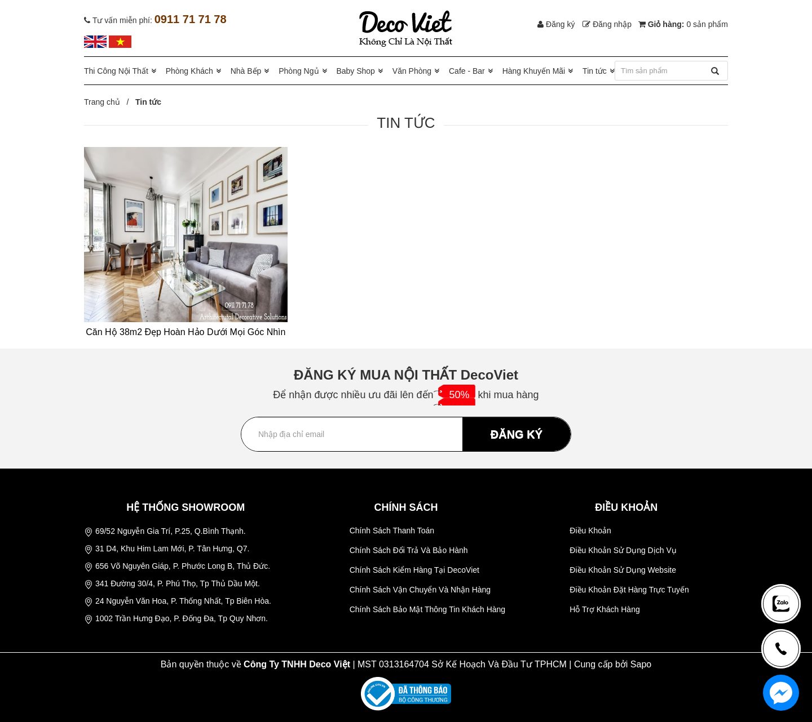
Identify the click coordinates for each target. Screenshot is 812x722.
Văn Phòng (411, 70)
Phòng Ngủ (299, 70)
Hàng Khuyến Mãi (534, 70)
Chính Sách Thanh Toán (392, 530)
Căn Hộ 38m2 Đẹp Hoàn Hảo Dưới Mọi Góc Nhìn (185, 332)
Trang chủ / (108, 101)
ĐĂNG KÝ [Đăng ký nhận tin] (516, 434)
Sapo (640, 664)
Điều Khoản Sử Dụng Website (623, 569)
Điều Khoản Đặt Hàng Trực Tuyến (629, 589)
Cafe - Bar (467, 70)
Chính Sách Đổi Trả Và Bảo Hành (409, 550)
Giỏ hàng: (683, 24)
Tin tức (594, 70)
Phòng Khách (189, 70)
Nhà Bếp (246, 70)
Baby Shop (355, 70)
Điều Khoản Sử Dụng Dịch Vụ (623, 550)
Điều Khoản (590, 530)
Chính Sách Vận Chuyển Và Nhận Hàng (420, 589)
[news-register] (781, 603)
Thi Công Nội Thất (116, 70)
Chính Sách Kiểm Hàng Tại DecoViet (414, 569)
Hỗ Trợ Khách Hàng (604, 609)
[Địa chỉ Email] (406, 434)
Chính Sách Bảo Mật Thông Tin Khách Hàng (427, 609)
